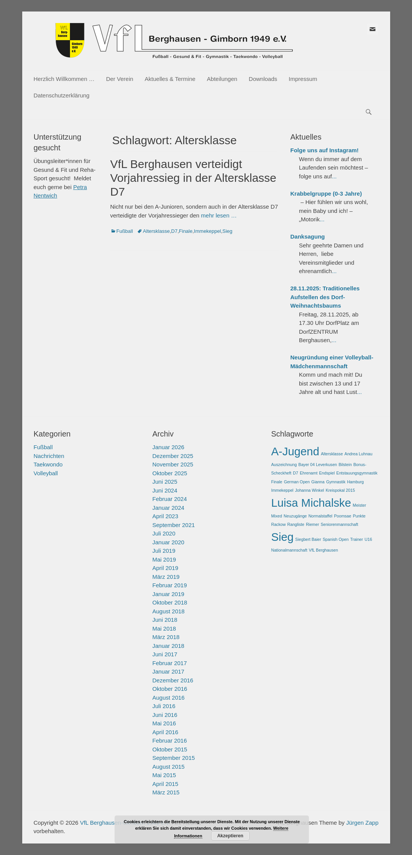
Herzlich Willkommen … (64, 79)
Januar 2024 (168, 507)
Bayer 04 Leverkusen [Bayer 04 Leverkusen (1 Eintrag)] (318, 464)
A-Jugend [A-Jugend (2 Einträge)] (295, 451)
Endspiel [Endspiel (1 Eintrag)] (327, 473)
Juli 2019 (163, 550)
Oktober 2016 (169, 688)
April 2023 (165, 516)
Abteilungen (222, 79)
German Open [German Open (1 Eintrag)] (297, 481)
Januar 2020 (168, 542)
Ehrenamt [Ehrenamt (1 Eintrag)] (308, 473)
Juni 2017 (164, 654)
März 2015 (165, 792)
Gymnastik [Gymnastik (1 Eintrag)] (335, 481)
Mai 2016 (164, 723)
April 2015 (165, 784)
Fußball (125, 231)
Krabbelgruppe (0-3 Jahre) (326, 193)
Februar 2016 (169, 740)
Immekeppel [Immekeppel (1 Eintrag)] (282, 490)
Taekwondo (48, 464)
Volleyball (46, 473)
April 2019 (165, 568)
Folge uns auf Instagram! (325, 150)
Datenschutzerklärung (62, 95)
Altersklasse (156, 231)
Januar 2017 (168, 671)
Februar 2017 (169, 663)
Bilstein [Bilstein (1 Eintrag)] (344, 464)
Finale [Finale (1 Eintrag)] (276, 481)
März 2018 (165, 637)
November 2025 (172, 464)
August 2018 (168, 611)
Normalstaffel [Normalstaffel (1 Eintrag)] (321, 516)
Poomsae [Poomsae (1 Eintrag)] (342, 516)
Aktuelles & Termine (170, 79)
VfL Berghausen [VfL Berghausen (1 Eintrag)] (323, 550)
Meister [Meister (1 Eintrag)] (359, 505)
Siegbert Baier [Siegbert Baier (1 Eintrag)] (308, 539)
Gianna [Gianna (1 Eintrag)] (317, 481)
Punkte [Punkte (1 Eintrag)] (359, 516)
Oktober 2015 (169, 749)
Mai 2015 (164, 775)
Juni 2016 (164, 715)
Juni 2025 (164, 481)
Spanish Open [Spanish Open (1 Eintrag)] (336, 539)
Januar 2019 (168, 594)
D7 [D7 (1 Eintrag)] (295, 473)
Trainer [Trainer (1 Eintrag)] (356, 539)
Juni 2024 (164, 490)
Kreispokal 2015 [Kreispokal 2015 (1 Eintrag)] (340, 490)
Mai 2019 (164, 559)
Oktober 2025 (169, 473)
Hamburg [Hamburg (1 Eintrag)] (355, 481)
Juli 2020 (163, 533)
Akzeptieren (230, 836)
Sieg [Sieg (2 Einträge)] (282, 536)
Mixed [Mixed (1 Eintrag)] (276, 516)
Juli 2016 (163, 706)
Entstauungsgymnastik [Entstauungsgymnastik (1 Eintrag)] (357, 473)
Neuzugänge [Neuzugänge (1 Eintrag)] (295, 516)
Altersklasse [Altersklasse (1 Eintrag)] (332, 453)
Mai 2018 (164, 628)
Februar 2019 (169, 585)
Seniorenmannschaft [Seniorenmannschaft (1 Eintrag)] (339, 524)
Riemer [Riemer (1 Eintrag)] (312, 524)
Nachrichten (49, 456)
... (334, 176)
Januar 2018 (168, 645)
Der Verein (119, 79)
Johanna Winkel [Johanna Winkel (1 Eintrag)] (309, 490)
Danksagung (308, 236)
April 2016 (165, 732)
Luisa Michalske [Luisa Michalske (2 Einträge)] (311, 502)
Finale (185, 231)
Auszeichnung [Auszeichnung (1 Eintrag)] (284, 464)
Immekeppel (207, 231)
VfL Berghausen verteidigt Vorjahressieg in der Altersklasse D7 (193, 178)
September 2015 (173, 758)
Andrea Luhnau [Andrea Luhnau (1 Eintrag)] (359, 453)
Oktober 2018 (169, 602)
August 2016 (168, 697)
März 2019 (165, 576)
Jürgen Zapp (362, 822)
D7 (174, 231)
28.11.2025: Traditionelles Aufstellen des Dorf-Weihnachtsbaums (325, 297)
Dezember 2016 (172, 680)
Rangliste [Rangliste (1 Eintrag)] (295, 524)
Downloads (263, 79)
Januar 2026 (168, 447)
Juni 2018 (164, 619)
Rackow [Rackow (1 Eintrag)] (278, 524)
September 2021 (173, 525)
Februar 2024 (169, 499)
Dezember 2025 (172, 456)
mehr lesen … (218, 215)
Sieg (227, 231)
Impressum (303, 79)
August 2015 (168, 766)
